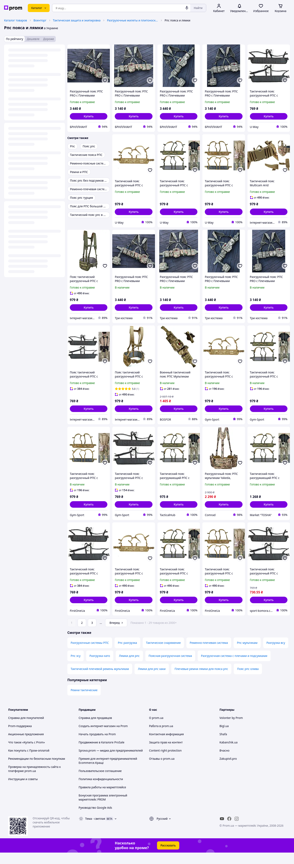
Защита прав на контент (166, 754)
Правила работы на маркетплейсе (102, 799)
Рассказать (168, 857)
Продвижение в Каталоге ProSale (101, 754)
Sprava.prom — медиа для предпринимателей (111, 762)
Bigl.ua (224, 737)
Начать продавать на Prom (97, 745)
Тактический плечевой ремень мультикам (100, 680)
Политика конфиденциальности (101, 790)
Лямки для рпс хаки (151, 680)
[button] (88, 116)
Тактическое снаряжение (163, 654)
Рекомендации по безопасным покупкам (36, 770)
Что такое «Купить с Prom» (26, 754)
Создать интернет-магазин (97, 737)
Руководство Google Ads (95, 819)
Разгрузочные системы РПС (90, 654)
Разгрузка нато (99, 667)
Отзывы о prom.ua (162, 770)
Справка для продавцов (95, 729)
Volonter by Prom (231, 729)
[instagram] (236, 830)
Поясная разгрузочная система (170, 667)
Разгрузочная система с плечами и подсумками (234, 667)
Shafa (223, 745)
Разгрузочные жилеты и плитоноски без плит (132, 20)
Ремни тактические (84, 701)
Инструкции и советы (23, 790)
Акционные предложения (26, 745)
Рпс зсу (75, 667)
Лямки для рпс (129, 667)
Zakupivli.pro (228, 770)
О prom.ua (156, 729)
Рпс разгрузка (127, 654)
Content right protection (165, 762)
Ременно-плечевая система (209, 654)
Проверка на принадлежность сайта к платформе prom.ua (34, 780)
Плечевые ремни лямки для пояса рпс (201, 680)
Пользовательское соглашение (100, 782)
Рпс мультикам (247, 654)
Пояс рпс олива (248, 680)
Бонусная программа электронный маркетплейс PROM (103, 809)
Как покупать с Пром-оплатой (28, 762)
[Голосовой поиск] (186, 8)
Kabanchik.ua (228, 754)
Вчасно (224, 762)
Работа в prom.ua (161, 737)
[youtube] (221, 830)
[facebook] (229, 830)
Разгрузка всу (275, 654)
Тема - (95, 830)
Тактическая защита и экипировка (76, 20)
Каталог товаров (15, 20)
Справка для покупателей (26, 729)
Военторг (39, 20)
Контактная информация (166, 745)
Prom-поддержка (20, 737)
